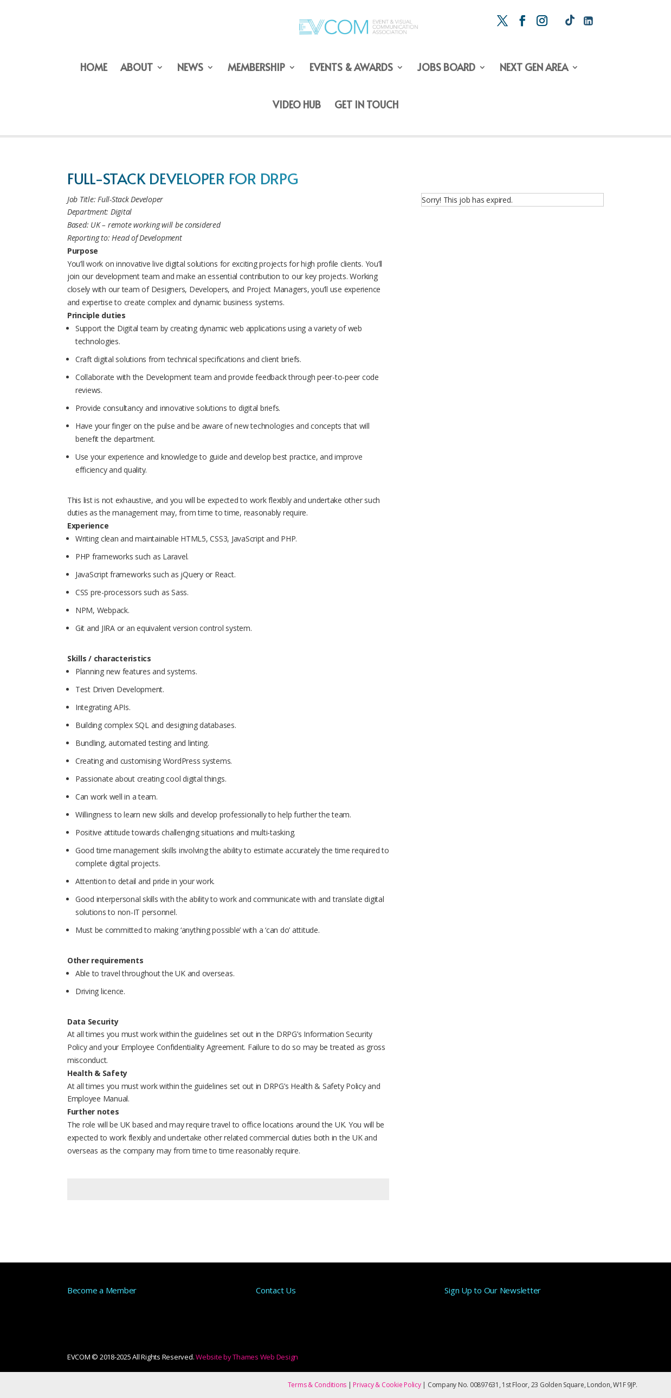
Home (93, 67)
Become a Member (102, 1290)
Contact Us (276, 1290)
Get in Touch (366, 104)
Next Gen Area (534, 67)
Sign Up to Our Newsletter (492, 1290)
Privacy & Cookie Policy (387, 1384)
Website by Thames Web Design (247, 1357)
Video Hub (297, 104)
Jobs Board (446, 67)
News (190, 67)
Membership (256, 67)
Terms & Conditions (317, 1384)
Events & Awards (351, 67)
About (136, 67)
